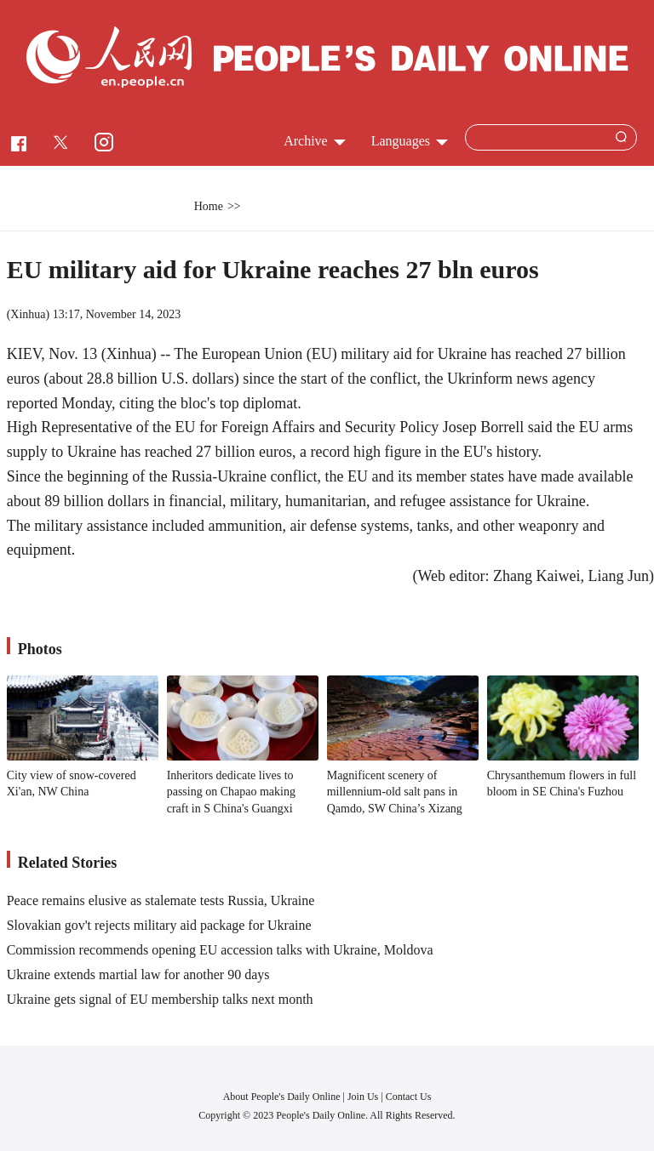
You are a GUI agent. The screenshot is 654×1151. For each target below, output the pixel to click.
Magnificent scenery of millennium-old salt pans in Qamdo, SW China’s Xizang (394, 792)
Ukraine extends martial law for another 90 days (138, 974)
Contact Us (409, 1097)
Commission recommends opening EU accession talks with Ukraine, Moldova (220, 950)
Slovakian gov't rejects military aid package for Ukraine (159, 925)
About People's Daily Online (282, 1097)
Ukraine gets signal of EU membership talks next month (160, 999)
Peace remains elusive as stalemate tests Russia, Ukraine (161, 900)
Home (208, 206)
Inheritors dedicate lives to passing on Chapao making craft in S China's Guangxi (231, 792)
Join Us (364, 1097)
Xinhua (27, 314)
